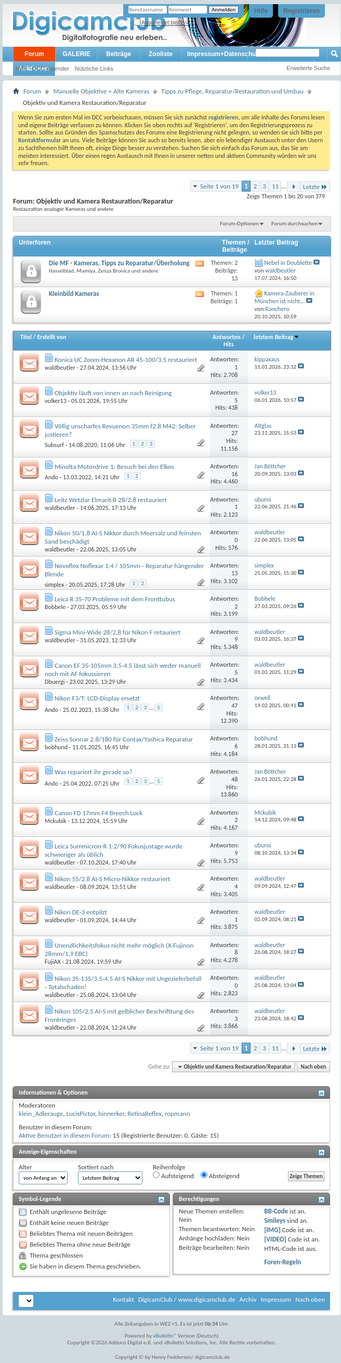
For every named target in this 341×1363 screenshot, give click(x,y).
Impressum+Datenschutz (224, 54)
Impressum (275, 1299)
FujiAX (53, 961)
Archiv (247, 1299)
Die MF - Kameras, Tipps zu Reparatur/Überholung (119, 263)
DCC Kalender (50, 68)
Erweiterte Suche (308, 68)
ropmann (177, 1113)
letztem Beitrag (276, 337)
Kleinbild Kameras (74, 294)
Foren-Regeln (282, 1262)
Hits (228, 344)
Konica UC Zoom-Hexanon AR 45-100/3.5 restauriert (126, 359)
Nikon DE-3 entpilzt (81, 912)
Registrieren (301, 11)
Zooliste (161, 54)
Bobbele (55, 607)
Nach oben (313, 1066)
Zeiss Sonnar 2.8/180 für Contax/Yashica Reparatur (124, 739)
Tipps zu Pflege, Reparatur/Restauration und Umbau (232, 91)
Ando (51, 477)
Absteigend (220, 1175)
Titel (26, 337)
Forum (34, 54)
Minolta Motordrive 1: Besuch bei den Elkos (114, 466)
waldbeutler (60, 367)
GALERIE (76, 54)
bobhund (56, 747)
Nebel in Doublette (288, 262)
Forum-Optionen (239, 223)
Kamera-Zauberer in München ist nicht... (284, 297)
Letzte (315, 187)
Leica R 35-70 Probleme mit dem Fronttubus (115, 599)
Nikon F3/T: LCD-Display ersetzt (97, 698)
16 (234, 474)
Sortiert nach (95, 1167)
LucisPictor (80, 1113)
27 (234, 433)
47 (234, 705)
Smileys (274, 1220)
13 (234, 573)
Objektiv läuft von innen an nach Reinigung (113, 393)
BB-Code (276, 1211)
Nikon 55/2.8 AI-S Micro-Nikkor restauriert (112, 879)
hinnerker (111, 1113)
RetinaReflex (144, 1113)
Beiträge (118, 54)
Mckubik (55, 821)
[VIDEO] (275, 1239)
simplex (54, 584)
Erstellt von (51, 337)
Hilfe (261, 11)
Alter (25, 1167)
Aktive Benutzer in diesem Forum (64, 1135)
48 (234, 779)
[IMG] (272, 1230)
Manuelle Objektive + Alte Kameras (101, 91)
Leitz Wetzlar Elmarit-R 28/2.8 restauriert (111, 500)
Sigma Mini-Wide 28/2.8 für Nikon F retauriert (117, 632)
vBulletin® (165, 1335)
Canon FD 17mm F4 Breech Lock (98, 813)
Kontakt (123, 1299)
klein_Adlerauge (41, 1113)
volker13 (56, 400)
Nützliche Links (94, 68)
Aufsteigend (173, 1175)
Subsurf (54, 445)
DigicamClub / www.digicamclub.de (186, 1299)
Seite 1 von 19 (219, 186)
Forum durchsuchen (294, 223)
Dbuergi (54, 681)
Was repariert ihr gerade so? (94, 772)
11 (275, 186)
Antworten (227, 337)
